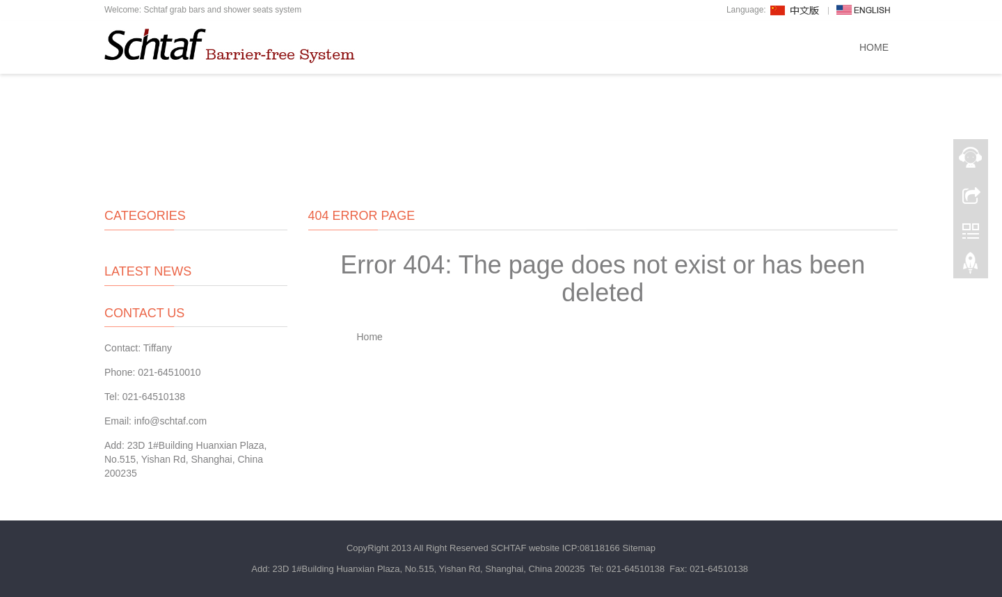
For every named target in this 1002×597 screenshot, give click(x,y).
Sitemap (638, 548)
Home (874, 47)
